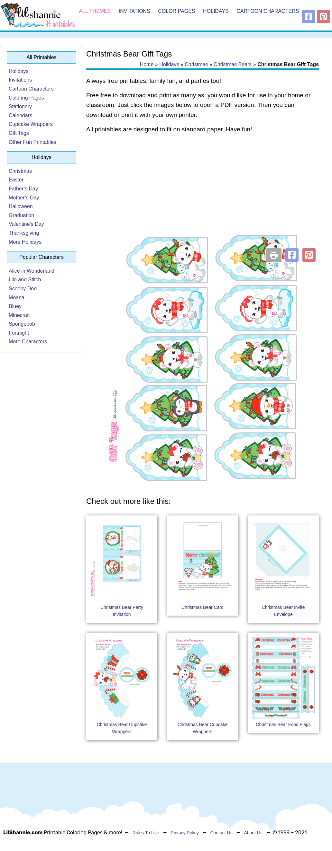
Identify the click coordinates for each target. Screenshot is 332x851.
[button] (292, 255)
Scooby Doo (23, 288)
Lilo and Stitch (25, 279)
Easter (16, 179)
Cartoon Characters (267, 11)
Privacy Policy (185, 832)
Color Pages (176, 11)
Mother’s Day (24, 197)
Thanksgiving (24, 233)
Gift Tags (19, 133)
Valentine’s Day (26, 224)
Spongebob (22, 324)
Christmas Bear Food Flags (283, 724)
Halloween (21, 206)
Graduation (21, 215)
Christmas (20, 171)
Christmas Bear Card (202, 607)
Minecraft (19, 315)
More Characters (28, 341)
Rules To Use (146, 832)
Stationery (20, 106)
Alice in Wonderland (31, 271)
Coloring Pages (26, 98)
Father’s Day (23, 188)
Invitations (134, 11)
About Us (253, 832)
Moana (16, 297)
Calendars (20, 115)
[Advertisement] (202, 190)
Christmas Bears (233, 64)
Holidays (216, 11)
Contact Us (221, 832)
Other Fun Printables (32, 142)
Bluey (15, 306)
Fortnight (19, 333)
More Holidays (25, 242)
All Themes (95, 11)
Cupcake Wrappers (31, 124)
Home (147, 64)
